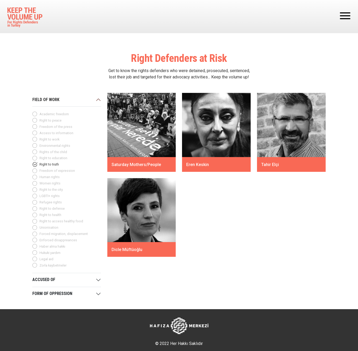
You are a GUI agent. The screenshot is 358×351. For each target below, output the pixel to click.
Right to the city (51, 190)
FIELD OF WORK (45, 99)
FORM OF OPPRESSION (52, 293)
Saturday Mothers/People (136, 164)
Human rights (49, 177)
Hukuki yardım (49, 253)
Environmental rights (54, 146)
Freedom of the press (55, 127)
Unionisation (48, 227)
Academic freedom (54, 114)
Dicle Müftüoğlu (127, 249)
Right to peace (50, 120)
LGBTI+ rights (49, 196)
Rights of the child (53, 152)
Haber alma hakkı (52, 246)
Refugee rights (50, 202)
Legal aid (46, 259)
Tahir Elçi (270, 164)
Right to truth (49, 164)
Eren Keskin (197, 164)
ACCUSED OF (43, 279)
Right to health (50, 215)
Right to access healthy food (61, 221)
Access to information (56, 133)
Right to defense (52, 208)
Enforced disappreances (58, 240)
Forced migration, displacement (63, 234)
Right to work (49, 139)
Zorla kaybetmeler (53, 265)
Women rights (49, 183)
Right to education (53, 158)
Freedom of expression (57, 171)
